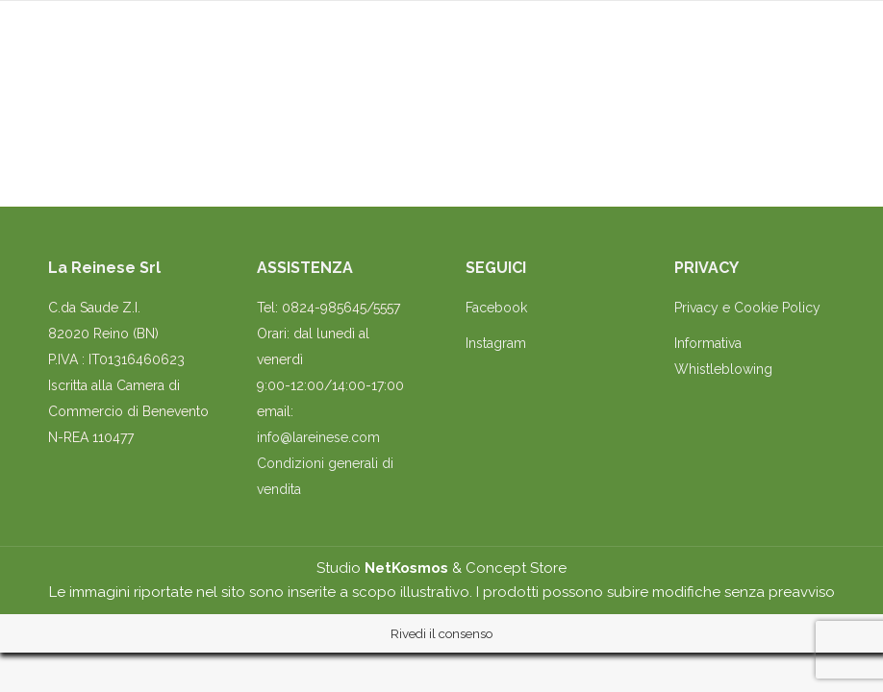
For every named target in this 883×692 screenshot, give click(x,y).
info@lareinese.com (318, 437)
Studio (382, 568)
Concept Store (516, 568)
